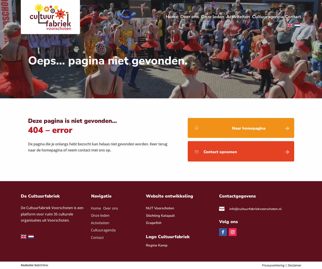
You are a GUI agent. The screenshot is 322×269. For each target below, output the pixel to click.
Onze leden (100, 216)
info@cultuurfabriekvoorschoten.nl (255, 209)
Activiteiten (100, 223)
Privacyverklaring (273, 265)
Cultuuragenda (103, 230)
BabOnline (41, 265)
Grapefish (153, 222)
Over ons (110, 209)
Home (96, 209)
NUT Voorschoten (160, 208)
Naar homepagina (248, 128)
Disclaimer (294, 265)
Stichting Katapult (160, 215)
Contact (97, 238)
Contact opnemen (220, 151)
